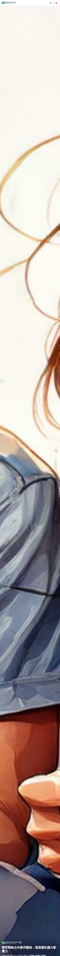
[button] (56, 3)
